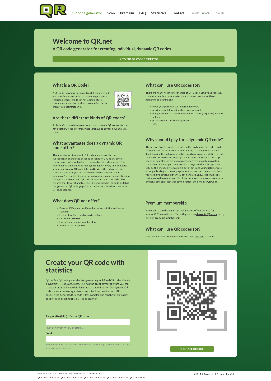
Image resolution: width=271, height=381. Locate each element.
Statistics (158, 13)
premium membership (167, 217)
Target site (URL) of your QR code (67, 316)
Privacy (220, 374)
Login (205, 13)
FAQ (142, 13)
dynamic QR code (206, 214)
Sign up (195, 13)
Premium (127, 13)
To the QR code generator (138, 59)
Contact (178, 13)
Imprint (230, 374)
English (219, 13)
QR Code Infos (137, 377)
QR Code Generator (48, 377)
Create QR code (192, 348)
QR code (199, 236)
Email (49, 333)
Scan (111, 13)
